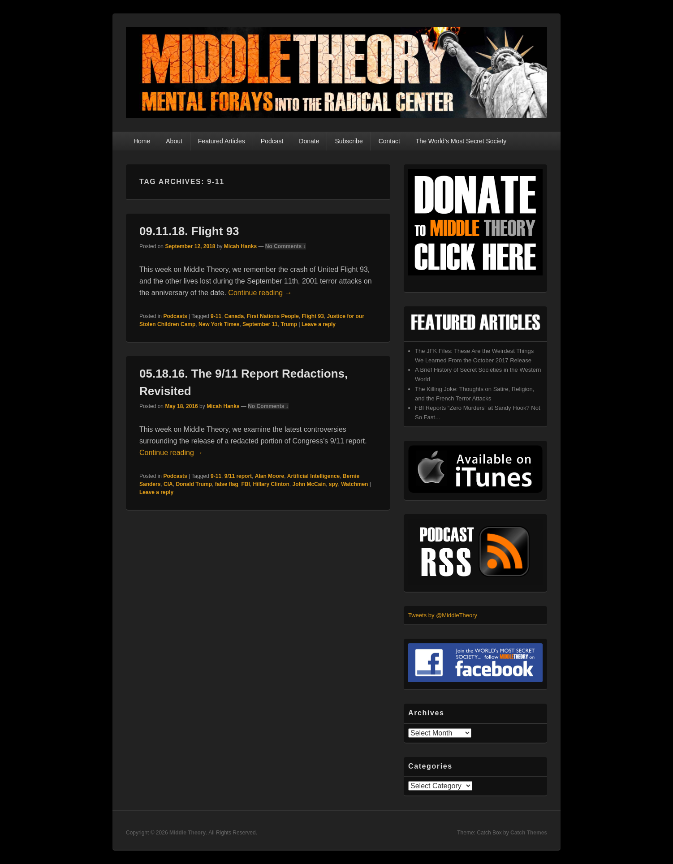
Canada (234, 316)
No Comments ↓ (285, 246)
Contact (389, 141)
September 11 (260, 324)
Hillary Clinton (271, 484)
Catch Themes (528, 833)
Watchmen (354, 484)
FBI (245, 484)
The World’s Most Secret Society (461, 141)
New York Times (218, 324)
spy (333, 484)
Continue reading (260, 293)
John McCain (309, 484)
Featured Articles (221, 141)
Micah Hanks (240, 246)
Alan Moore (269, 476)
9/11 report (238, 476)
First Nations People (273, 316)
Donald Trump (194, 484)
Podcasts (175, 316)
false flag (226, 484)
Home (142, 141)
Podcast (272, 141)
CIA (168, 484)
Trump (288, 324)
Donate (309, 141)
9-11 (216, 316)
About (174, 141)
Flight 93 (313, 316)
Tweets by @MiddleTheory (442, 615)
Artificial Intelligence (313, 476)
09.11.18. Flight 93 (189, 231)
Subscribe (348, 141)
